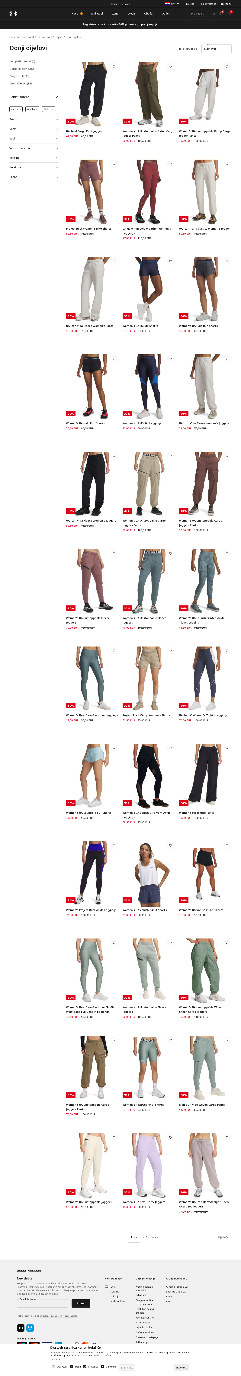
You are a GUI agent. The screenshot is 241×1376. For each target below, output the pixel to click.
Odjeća (58, 37)
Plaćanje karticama (146, 1332)
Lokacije (115, 1296)
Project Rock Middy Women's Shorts (146, 715)
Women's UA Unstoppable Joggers (88, 1202)
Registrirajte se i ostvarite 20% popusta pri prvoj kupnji (120, 24)
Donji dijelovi (20, 83)
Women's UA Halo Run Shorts (198, 326)
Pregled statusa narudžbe (144, 1288)
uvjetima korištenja (48, 1316)
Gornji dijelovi (21, 68)
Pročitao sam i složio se (47, 1316)
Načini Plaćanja (144, 1322)
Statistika (93, 1367)
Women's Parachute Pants (196, 812)
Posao (169, 1296)
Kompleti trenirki (22, 61)
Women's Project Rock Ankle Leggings (91, 910)
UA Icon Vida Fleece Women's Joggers (204, 423)
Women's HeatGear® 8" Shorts (143, 1104)
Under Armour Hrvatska (23, 37)
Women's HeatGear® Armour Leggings (92, 715)
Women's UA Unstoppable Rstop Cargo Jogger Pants (148, 133)
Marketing (111, 1367)
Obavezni (62, 1367)
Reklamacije (142, 1342)
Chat (113, 1286)
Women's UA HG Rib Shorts (140, 326)
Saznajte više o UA (176, 1291)
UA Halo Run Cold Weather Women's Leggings (147, 231)
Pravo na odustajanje (147, 1337)
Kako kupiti (141, 1295)
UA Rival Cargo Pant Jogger (84, 131)
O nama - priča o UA (177, 1286)
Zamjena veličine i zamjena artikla (145, 1302)
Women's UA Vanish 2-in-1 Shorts (145, 910)
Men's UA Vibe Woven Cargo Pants (202, 1104)
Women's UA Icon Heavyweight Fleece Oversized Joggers (204, 1204)
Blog (168, 1301)
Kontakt (115, 1291)
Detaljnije (55, 1359)
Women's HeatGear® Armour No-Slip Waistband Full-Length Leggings (90, 1009)
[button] (33, 97)
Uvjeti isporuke (144, 1327)
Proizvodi (46, 37)
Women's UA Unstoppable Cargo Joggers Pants (144, 523)
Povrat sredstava (145, 1317)
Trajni (78, 1367)
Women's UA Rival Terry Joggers (144, 1202)
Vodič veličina (118, 1301)
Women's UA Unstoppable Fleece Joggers (88, 620)
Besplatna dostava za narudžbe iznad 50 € (120, 4)
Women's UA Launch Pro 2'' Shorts (88, 812)
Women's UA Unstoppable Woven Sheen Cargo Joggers (201, 1009)
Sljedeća (223, 1237)
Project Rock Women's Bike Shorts (88, 228)
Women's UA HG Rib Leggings (142, 423)
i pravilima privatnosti (68, 1316)
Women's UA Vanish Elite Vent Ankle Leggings (147, 815)
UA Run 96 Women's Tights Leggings (203, 715)
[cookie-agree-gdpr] (181, 1367)
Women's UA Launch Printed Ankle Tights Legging (202, 620)
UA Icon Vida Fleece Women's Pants (89, 326)
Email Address (28, 1299)
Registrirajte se (208, 3)
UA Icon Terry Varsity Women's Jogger (204, 228)
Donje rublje (19, 76)
